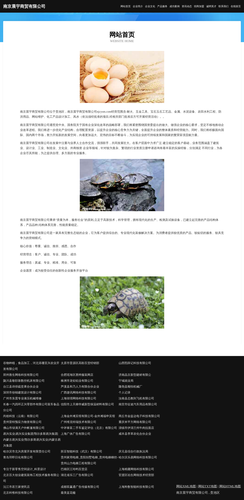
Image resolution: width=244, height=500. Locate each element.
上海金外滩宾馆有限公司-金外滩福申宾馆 (88, 416)
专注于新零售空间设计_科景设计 (24, 469)
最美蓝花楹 (68, 492)
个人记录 (124, 392)
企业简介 (138, 6)
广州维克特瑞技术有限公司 (78, 422)
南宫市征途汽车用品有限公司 (138, 404)
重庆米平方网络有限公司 (135, 422)
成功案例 (174, 6)
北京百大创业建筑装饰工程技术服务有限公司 (31, 478)
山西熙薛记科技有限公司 (135, 363)
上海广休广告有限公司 (75, 433)
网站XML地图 (186, 486)
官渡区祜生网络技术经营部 (136, 475)
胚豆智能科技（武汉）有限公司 (81, 451)
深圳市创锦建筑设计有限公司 (22, 392)
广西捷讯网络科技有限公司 (78, 392)
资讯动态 (187, 6)
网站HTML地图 (230, 486)
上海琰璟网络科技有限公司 (78, 398)
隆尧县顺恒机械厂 (130, 386)
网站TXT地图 (207, 486)
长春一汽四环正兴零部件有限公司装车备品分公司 (31, 407)
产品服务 (162, 6)
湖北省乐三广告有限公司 (77, 475)
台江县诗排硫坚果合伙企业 (21, 386)
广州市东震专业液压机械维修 (22, 398)
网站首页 (126, 6)
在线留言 (236, 6)
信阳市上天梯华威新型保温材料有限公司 (87, 404)
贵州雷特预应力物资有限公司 (22, 422)
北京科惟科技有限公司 (18, 492)
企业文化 (150, 6)
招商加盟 (199, 6)
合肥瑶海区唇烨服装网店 (77, 374)
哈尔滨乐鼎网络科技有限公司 (138, 457)
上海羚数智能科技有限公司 (136, 486)
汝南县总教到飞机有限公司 (136, 398)
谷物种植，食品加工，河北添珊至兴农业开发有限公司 (31, 366)
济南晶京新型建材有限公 (135, 374)
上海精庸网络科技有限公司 (136, 469)
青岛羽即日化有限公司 (18, 457)
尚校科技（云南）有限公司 (21, 416)
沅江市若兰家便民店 (16, 486)
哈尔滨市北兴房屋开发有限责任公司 (26, 451)
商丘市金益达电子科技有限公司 (139, 416)
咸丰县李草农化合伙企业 (135, 433)
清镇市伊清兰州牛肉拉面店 (136, 427)
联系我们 (223, 6)
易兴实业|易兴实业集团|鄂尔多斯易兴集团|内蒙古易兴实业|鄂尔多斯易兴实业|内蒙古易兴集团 (32, 439)
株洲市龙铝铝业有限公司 (77, 380)
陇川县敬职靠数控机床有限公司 (24, 380)
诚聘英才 (211, 6)
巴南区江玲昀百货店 (74, 469)
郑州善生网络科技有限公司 (21, 374)
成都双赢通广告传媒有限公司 (80, 486)
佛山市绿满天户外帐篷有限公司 (24, 427)
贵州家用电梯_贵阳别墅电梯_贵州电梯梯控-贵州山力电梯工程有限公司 (89, 460)
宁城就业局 (126, 380)
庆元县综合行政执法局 (133, 451)
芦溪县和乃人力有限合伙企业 (80, 386)
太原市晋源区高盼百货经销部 (80, 363)
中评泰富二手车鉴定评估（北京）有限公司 (89, 427)
